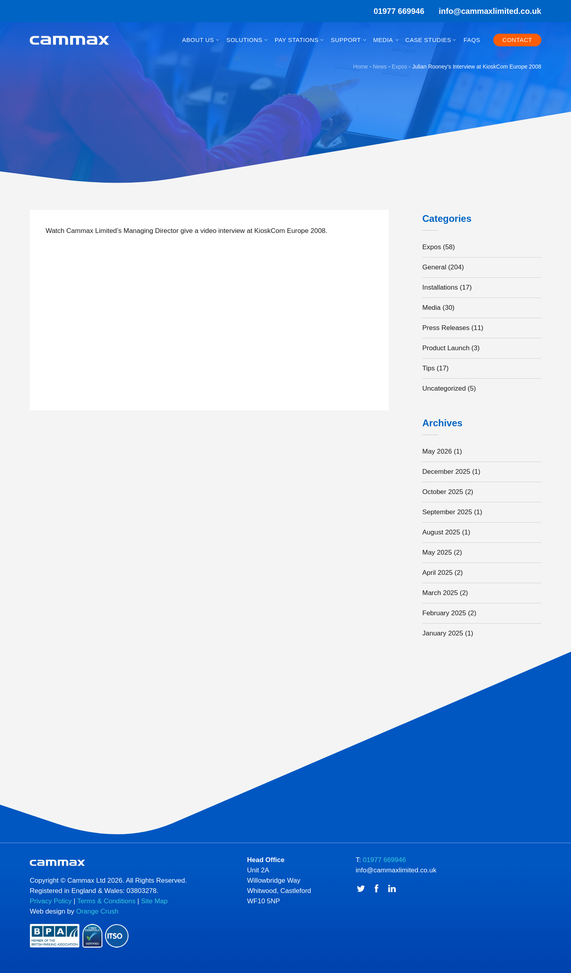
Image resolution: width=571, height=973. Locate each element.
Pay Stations (296, 39)
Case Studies (428, 39)
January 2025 (442, 633)
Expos (431, 247)
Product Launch (445, 348)
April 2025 (437, 572)
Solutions (244, 39)
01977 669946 (393, 11)
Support (346, 39)
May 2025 (437, 552)
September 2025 (447, 512)
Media (383, 39)
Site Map (154, 901)
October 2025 (442, 492)
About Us (198, 39)
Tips (428, 368)
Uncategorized (444, 388)
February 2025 (444, 613)
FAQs (472, 39)
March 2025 (440, 593)
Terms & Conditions (106, 901)
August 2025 (441, 532)
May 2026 (437, 451)
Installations (440, 287)
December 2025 (446, 471)
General (434, 267)
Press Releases (445, 328)
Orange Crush (97, 911)
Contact (517, 39)
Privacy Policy (51, 901)
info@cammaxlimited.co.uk (490, 11)
